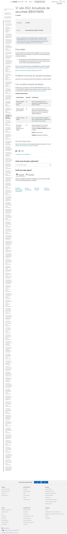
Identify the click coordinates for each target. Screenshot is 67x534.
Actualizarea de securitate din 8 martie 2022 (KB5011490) (8, 198)
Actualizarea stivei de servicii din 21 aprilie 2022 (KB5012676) (8, 173)
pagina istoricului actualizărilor (36, 42)
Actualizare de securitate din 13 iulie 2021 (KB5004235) (8, 343)
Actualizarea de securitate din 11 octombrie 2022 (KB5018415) (8, 62)
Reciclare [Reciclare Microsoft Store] (24, 497)
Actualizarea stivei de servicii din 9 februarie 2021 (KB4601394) (8, 443)
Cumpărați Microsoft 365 (40, 1)
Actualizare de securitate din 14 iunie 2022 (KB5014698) (8, 143)
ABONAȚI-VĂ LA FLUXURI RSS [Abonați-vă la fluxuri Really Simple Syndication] (23, 154)
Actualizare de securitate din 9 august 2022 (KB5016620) (8, 97)
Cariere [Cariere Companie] (46, 509)
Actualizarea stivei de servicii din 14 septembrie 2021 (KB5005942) (8, 303)
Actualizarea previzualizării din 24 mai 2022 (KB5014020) (8, 148)
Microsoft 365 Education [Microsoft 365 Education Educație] (49, 495)
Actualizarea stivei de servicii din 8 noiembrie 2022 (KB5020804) (8, 48)
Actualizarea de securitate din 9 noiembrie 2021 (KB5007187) (8, 255)
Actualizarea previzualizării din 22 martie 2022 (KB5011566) (8, 186)
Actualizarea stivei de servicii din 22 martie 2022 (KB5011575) (8, 192)
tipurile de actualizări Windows (31, 39)
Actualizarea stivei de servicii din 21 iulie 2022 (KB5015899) (8, 110)
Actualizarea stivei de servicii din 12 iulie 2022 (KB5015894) (8, 123)
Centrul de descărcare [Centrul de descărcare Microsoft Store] (26, 491)
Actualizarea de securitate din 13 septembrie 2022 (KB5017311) (8, 84)
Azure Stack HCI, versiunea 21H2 (8, 17)
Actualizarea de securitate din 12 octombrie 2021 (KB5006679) (8, 281)
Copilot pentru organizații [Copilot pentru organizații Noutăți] (6, 489)
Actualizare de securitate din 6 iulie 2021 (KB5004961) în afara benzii (8, 350)
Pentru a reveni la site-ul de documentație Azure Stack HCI (28, 70)
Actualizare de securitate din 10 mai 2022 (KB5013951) (8, 154)
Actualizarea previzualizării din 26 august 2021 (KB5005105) (8, 311)
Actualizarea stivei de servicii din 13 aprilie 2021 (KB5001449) (8, 404)
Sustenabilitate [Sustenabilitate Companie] (47, 518)
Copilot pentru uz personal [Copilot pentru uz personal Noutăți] (6, 491)
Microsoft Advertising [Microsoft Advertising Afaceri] (5, 520)
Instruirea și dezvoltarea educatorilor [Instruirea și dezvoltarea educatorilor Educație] (51, 499)
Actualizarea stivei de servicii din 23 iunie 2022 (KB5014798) (8, 137)
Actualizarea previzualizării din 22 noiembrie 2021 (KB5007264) (8, 249)
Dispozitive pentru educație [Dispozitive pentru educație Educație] (49, 491)
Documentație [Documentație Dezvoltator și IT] (25, 511)
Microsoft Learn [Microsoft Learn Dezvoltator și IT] (25, 513)
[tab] (20, 174)
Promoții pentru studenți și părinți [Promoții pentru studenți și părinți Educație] (50, 501)
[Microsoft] (6, 2)
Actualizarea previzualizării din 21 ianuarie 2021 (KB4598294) (8, 450)
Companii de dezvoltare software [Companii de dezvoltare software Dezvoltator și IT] (28, 522)
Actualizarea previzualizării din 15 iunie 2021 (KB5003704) (8, 356)
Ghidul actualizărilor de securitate (23, 67)
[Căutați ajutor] (61, 1)
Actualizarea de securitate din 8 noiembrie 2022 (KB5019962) (8, 41)
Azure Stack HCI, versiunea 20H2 (8, 21)
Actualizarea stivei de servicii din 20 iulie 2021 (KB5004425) (8, 337)
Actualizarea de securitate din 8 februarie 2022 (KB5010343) (8, 211)
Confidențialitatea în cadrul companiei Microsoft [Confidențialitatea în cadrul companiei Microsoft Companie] (53, 511)
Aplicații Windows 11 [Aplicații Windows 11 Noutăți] (5, 495)
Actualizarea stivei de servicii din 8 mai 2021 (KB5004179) (8, 368)
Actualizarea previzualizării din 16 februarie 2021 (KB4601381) (8, 430)
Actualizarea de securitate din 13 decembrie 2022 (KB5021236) (8, 35)
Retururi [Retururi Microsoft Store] (24, 493)
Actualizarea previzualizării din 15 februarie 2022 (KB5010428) (8, 205)
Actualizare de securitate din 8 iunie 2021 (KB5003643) (8, 362)
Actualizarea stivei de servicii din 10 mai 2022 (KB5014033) (8, 160)
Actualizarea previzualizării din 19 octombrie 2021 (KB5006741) (8, 269)
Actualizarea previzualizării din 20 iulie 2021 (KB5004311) (8, 330)
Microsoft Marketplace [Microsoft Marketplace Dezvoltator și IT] (27, 518)
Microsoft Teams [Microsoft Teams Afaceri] (4, 524)
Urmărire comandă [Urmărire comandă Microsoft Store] (26, 495)
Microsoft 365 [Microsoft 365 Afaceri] (4, 518)
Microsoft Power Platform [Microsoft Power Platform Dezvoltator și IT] (27, 520)
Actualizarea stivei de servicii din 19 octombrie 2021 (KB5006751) (8, 275)
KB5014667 (23, 54)
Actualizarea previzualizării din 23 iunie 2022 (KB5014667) (8, 130)
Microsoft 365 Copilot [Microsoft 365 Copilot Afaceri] (5, 522)
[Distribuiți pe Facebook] (16, 150)
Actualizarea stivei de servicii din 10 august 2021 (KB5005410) (8, 323)
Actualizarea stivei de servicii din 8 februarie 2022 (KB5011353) (8, 217)
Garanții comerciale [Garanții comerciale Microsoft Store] (26, 499)
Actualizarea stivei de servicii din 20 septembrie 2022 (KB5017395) (8, 76)
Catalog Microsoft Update (39, 121)
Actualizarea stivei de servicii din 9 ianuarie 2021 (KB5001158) (8, 423)
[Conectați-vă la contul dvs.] (63, 1)
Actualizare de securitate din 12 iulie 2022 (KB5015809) (8, 116)
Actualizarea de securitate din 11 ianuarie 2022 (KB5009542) (8, 237)
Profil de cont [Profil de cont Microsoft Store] (25, 489)
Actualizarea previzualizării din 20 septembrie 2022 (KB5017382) (8, 68)
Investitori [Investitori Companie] (46, 516)
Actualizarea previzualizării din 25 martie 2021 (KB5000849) (8, 411)
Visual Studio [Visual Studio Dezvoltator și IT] (25, 524)
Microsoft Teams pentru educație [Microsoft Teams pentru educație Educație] (50, 493)
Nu (44, 482)
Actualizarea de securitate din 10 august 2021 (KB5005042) (8, 317)
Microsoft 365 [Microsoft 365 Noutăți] (4, 493)
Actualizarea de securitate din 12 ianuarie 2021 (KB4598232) (8, 456)
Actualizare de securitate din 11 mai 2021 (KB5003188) (8, 379)
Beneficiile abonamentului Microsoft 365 (18, 189)
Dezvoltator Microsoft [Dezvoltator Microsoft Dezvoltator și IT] (26, 509)
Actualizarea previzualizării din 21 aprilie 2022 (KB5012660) (8, 166)
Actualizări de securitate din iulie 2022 (40, 67)
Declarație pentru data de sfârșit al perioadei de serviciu (8, 30)
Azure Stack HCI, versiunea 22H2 (8, 13)
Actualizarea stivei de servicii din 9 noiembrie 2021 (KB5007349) (8, 262)
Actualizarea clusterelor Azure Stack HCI (37, 90)
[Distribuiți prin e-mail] (21, 150)
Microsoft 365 (20, 1)
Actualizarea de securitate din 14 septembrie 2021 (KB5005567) (8, 296)
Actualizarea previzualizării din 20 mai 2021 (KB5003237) (8, 374)
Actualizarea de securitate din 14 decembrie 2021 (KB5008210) (8, 243)
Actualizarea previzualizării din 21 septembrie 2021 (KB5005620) (8, 288)
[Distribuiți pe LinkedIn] (18, 150)
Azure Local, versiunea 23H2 (9, 9)
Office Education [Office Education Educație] (47, 497)
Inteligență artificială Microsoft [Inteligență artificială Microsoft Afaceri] (6, 509)
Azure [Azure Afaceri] (2, 513)
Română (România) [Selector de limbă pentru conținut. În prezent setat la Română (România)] (7, 528)
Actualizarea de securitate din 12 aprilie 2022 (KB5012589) (8, 179)
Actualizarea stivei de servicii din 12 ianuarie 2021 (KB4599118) (8, 462)
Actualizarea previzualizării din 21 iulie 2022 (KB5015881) (8, 104)
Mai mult (30, 1)
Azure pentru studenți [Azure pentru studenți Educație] (48, 503)
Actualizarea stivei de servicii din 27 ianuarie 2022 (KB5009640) (8, 231)
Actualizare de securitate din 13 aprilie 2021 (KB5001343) (8, 398)
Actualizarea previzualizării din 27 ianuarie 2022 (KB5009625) (8, 224)
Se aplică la (18, 15)
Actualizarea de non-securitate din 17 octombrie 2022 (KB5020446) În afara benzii (8, 55)
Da (37, 482)
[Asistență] (14, 2)
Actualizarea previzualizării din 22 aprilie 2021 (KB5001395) (8, 392)
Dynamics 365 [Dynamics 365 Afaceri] (4, 516)
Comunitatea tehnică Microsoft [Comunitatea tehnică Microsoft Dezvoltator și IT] (28, 516)
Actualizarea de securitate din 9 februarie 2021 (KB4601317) (8, 436)
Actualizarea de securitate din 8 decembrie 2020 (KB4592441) (8, 468)
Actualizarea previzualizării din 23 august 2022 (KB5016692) (8, 91)
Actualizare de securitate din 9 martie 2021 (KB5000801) (8, 417)
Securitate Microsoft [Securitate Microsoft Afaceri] (5, 511)
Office (26, 1)
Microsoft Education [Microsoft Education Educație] (48, 489)
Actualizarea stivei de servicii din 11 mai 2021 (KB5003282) (8, 385)
